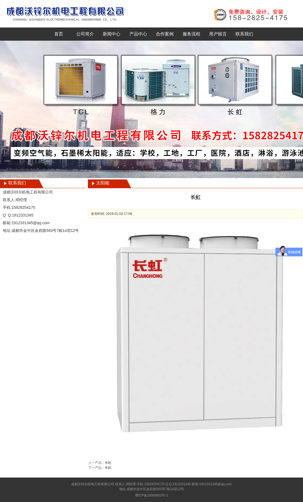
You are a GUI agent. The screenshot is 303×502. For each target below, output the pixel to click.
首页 (58, 34)
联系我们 (244, 34)
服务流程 (191, 34)
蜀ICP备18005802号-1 (151, 495)
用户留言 (218, 34)
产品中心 (138, 34)
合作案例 (165, 34)
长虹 (108, 463)
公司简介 (85, 34)
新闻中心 (111, 34)
